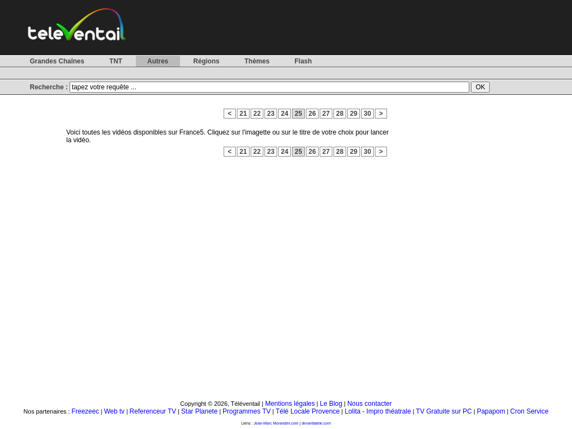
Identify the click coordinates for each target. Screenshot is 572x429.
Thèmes (257, 61)
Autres (157, 61)
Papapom (491, 411)
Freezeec (85, 411)
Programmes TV (247, 411)
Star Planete (199, 411)
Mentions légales (290, 403)
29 (353, 113)
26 (312, 113)
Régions (206, 61)
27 (326, 113)
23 (270, 113)
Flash (302, 61)
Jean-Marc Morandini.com (276, 423)
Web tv (114, 411)
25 (298, 113)
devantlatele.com (316, 423)
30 (367, 113)
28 (339, 113)
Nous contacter (369, 403)
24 (284, 113)
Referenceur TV (153, 411)
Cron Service (529, 411)
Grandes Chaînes (57, 61)
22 (257, 113)
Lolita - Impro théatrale (378, 411)
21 (243, 113)
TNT (115, 61)
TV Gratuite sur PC (444, 411)
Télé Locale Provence (308, 411)
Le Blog (331, 403)
